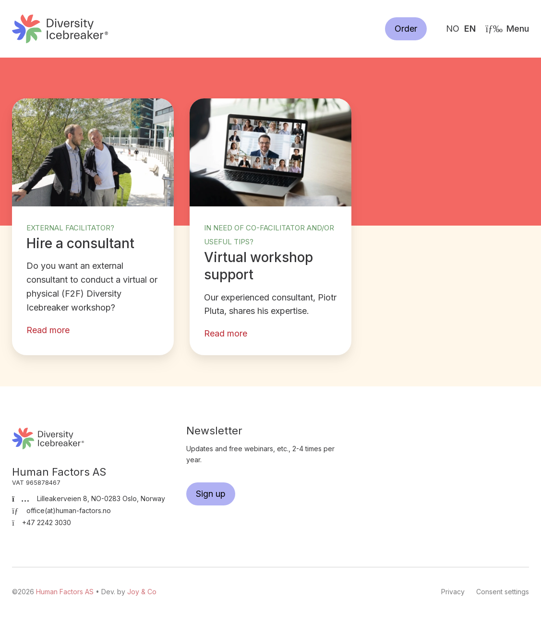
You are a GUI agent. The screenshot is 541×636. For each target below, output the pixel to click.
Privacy (453, 592)
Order (406, 29)
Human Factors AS (60, 29)
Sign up (211, 494)
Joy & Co (141, 592)
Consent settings (502, 592)
